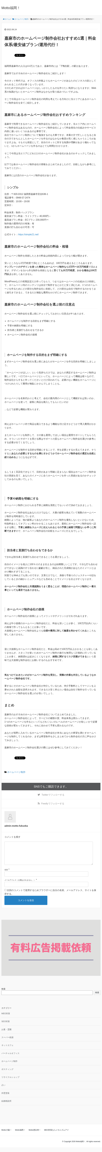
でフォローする (52, 795)
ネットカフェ (7, 1050)
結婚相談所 (6, 1105)
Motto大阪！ (6, 1134)
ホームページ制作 (16, 772)
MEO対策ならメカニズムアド (56, 1134)
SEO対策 (5, 1026)
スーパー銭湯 (7, 1042)
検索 (3, 993)
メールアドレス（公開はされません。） (19, 885)
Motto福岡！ (10, 8)
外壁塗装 (5, 1098)
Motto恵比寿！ (35, 1134)
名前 (6, 874)
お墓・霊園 (6, 1034)
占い (3, 1089)
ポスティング (7, 1074)
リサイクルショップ (10, 1082)
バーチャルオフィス (10, 1058)
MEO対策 (5, 1018)
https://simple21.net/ (28, 234)
